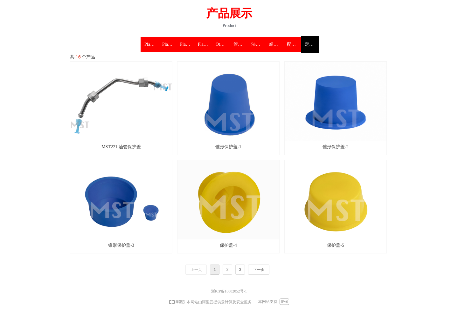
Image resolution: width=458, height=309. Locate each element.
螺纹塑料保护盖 (276, 44)
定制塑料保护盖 (312, 44)
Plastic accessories (205, 44)
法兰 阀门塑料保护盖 (258, 44)
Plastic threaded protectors (187, 44)
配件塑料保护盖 (294, 44)
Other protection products (223, 44)
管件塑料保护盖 (240, 44)
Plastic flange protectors (169, 44)
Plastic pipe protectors (151, 44)
